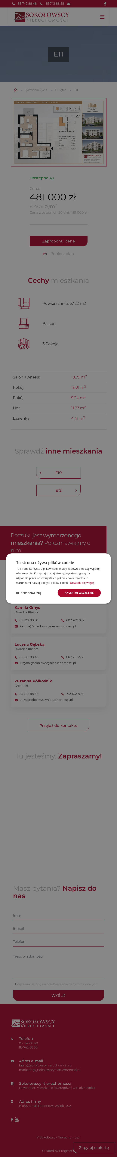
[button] (28, 593)
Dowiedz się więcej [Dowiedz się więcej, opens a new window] (82, 582)
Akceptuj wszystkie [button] (79, 592)
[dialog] (58, 578)
